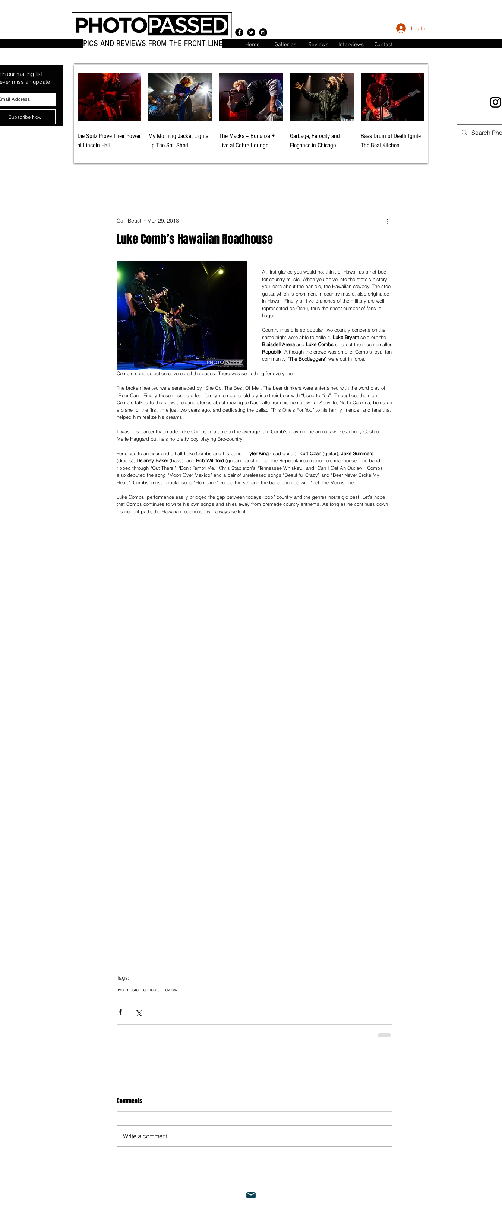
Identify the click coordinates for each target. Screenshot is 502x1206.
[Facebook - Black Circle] (239, 32)
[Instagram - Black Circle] (263, 32)
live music (128, 989)
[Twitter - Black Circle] (251, 32)
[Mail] (251, 1195)
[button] (383, 44)
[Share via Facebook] (120, 1012)
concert (151, 989)
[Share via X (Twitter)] (138, 1012)
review (170, 989)
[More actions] (387, 221)
